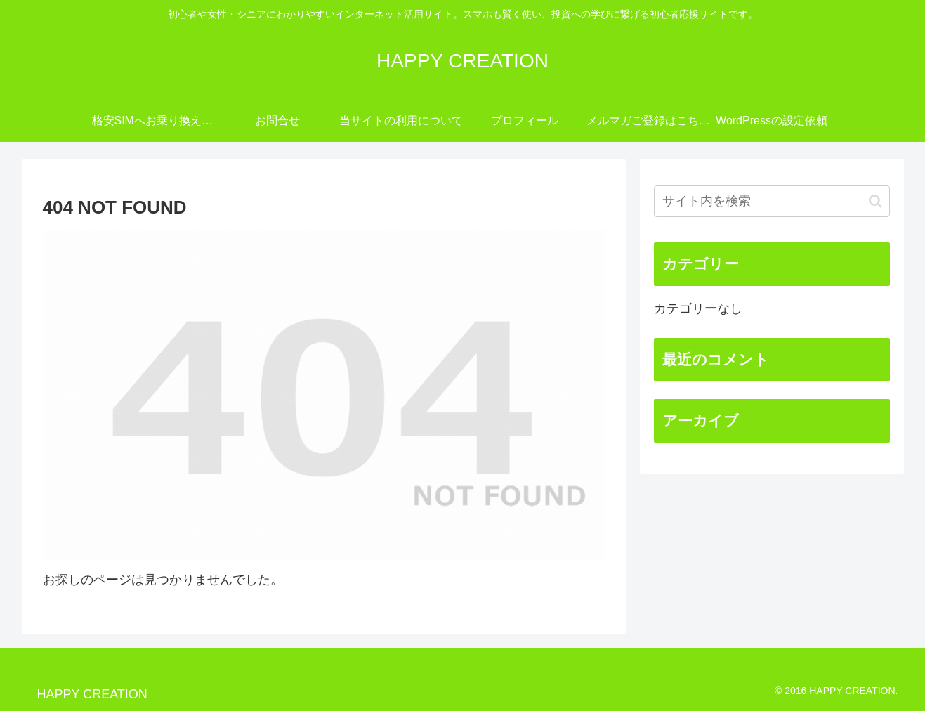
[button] (875, 201)
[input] (772, 201)
